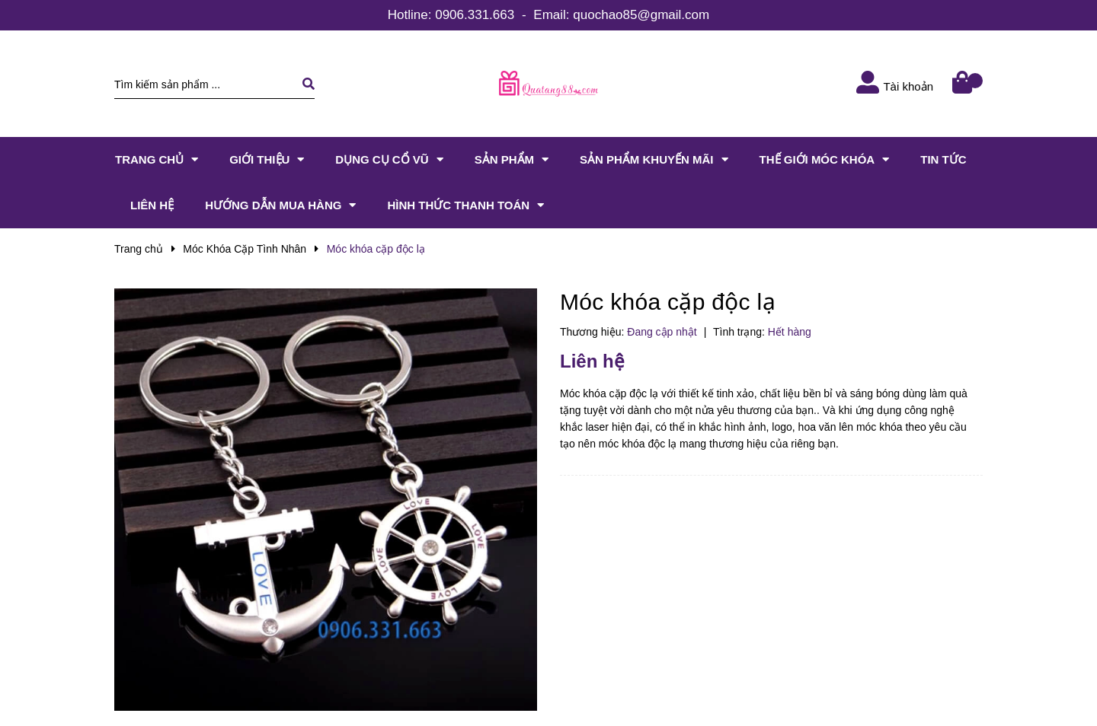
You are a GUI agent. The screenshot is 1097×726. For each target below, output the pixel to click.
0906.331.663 (474, 15)
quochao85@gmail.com (641, 15)
